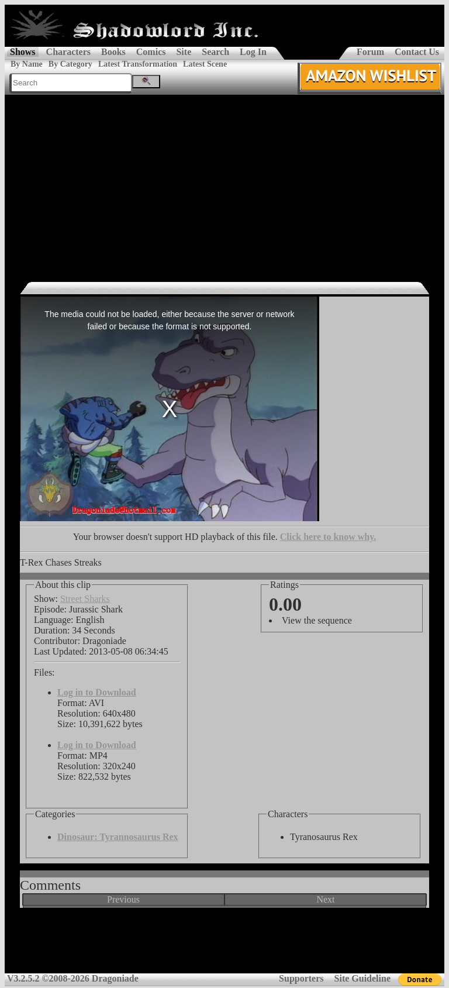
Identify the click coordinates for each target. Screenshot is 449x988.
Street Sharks (85, 599)
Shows (23, 52)
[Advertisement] (224, 182)
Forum (370, 52)
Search (215, 52)
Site (183, 52)
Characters (68, 52)
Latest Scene (205, 64)
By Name (27, 64)
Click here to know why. (328, 537)
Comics (151, 52)
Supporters (301, 978)
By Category (70, 64)
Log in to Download (96, 692)
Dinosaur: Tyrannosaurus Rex (117, 837)
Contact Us (417, 52)
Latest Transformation (137, 64)
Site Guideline (362, 978)
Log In (253, 52)
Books (113, 52)
